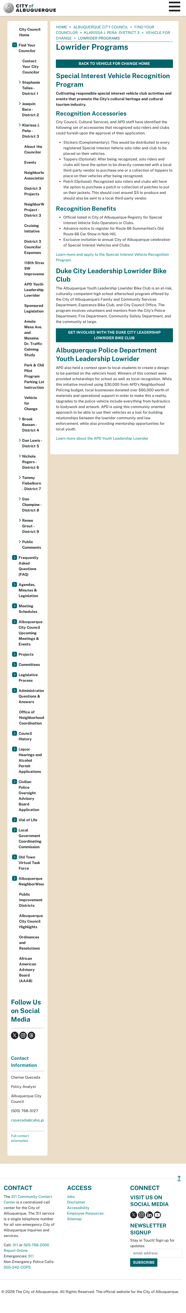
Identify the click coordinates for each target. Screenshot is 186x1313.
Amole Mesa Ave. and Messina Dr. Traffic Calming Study (33, 338)
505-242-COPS (17, 1267)
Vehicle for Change (30, 403)
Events (30, 162)
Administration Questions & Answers (31, 696)
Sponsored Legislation (34, 308)
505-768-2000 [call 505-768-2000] (36, 1245)
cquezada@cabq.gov (29, 1120)
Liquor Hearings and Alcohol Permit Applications (30, 760)
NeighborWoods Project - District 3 (34, 210)
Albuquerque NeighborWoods (31, 881)
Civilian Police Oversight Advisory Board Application (29, 796)
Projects (26, 654)
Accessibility (78, 1208)
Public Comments (31, 545)
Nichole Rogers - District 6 (30, 462)
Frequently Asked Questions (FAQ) (28, 566)
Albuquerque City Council (100, 27)
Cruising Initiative (32, 228)
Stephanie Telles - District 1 (31, 88)
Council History (25, 736)
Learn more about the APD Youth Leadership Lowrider (102, 438)
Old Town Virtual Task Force (29, 863)
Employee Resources (85, 1213)
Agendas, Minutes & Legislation (28, 590)
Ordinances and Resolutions (29, 943)
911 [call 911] (31, 1256)
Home (61, 27)
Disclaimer (76, 1202)
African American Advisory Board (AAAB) (27, 969)
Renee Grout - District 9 (30, 526)
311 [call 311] (15, 1245)
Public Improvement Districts (31, 900)
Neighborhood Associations (34, 175)
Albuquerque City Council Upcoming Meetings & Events (30, 633)
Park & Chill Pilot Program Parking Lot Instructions (34, 376)
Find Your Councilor (27, 48)
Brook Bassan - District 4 (30, 424)
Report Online (16, 1250)
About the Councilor (33, 149)
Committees (29, 664)
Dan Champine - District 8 (31, 504)
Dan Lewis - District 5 (32, 443)
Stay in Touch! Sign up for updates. (152, 1243)
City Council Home (30, 32)
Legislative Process (28, 678)
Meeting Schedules (28, 609)
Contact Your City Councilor (30, 66)
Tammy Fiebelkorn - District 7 (31, 483)
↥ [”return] (179, 1178)
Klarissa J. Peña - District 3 (111, 32)
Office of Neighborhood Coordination (31, 717)
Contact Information (24, 1061)
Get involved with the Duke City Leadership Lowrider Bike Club (114, 335)
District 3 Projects (32, 191)
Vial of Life (28, 820)
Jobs (71, 1196)
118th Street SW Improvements (34, 268)
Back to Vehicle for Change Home (114, 63)
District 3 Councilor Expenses (32, 247)
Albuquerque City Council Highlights (31, 921)
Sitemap (74, 1219)
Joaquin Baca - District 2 (30, 109)
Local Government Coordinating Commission (30, 838)
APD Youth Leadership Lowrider (34, 290)
